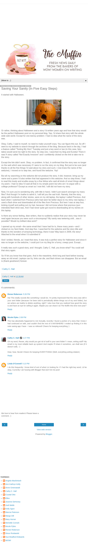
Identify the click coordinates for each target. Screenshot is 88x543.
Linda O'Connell (15, 364)
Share (6, 281)
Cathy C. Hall (8, 269)
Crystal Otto (10, 495)
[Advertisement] (44, 22)
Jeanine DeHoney (13, 502)
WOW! (8, 540)
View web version (44, 430)
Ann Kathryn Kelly (13, 484)
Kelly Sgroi (10, 509)
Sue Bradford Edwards (15, 537)
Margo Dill (10, 516)
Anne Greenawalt (13, 488)
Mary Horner (11, 519)
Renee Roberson (15, 294)
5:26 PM (26, 294)
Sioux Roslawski (12, 533)
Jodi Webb (10, 505)
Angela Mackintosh (13, 481)
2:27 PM (26, 338)
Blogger (49, 434)
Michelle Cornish (12, 523)
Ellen (8, 498)
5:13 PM (26, 364)
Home (44, 425)
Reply (10, 309)
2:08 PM (22, 317)
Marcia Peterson (12, 512)
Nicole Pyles (13, 317)
